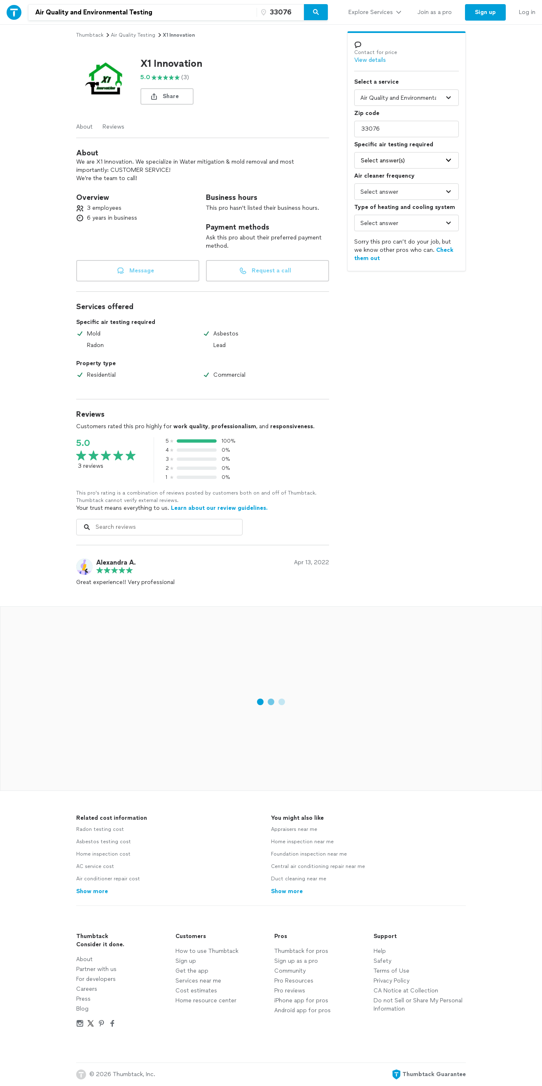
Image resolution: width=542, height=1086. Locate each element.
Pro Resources (293, 980)
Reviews (113, 126)
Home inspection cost (103, 854)
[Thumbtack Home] (14, 12)
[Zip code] (279, 12)
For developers (96, 979)
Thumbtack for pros (301, 951)
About (84, 126)
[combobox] (142, 12)
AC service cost (95, 866)
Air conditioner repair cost (108, 879)
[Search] (316, 12)
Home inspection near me (302, 841)
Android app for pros (302, 1010)
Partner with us (96, 969)
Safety (382, 960)
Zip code (366, 113)
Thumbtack (89, 35)
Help (380, 951)
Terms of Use (391, 970)
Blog (82, 1008)
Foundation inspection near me (309, 854)
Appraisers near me (294, 829)
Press (83, 998)
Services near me (198, 980)
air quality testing (133, 35)
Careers (86, 988)
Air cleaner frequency (384, 175)
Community (290, 970)
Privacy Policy (391, 980)
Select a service (376, 81)
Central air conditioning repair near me (318, 866)
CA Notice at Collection (406, 990)
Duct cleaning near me (298, 879)
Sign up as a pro (296, 960)
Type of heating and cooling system (404, 207)
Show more (92, 891)
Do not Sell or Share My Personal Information (418, 1004)
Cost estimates (196, 990)
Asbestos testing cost (103, 841)
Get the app (191, 970)
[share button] (167, 96)
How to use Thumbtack (206, 951)
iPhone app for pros (301, 1000)
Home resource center (205, 1000)
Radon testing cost (100, 829)
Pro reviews (289, 990)
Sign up (185, 960)
